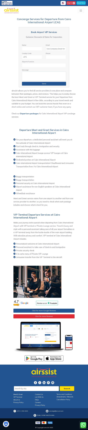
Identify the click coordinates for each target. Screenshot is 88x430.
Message (25, 70)
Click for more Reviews (44, 316)
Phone (48, 53)
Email (48, 45)
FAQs (37, 400)
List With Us (39, 397)
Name (24, 45)
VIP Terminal (17, 397)
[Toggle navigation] (81, 11)
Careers (38, 402)
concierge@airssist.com (56, 411)
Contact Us (39, 394)
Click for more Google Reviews (44, 311)
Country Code (26, 53)
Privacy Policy (18, 402)
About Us (16, 400)
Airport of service (28, 62)
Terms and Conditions (64, 394)
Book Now (81, 3)
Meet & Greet (18, 394)
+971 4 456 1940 (22, 411)
